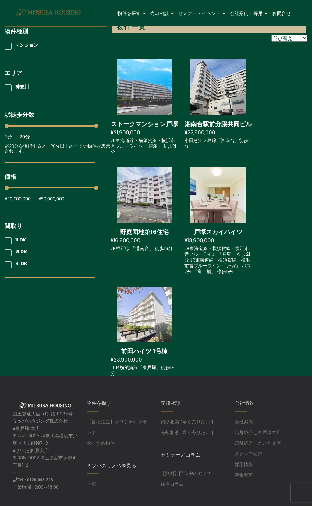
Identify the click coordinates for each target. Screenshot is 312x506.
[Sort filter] (289, 38)
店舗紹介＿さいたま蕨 (258, 443)
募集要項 (244, 475)
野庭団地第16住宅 (144, 232)
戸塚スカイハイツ (218, 232)
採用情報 (244, 464)
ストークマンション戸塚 (144, 124)
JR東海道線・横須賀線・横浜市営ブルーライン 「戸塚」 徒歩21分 (143, 146)
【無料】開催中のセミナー (189, 473)
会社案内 (244, 422)
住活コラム (172, 484)
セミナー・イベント (201, 13)
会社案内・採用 (249, 13)
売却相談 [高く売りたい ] (187, 432)
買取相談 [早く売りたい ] (187, 422)
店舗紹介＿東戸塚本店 (258, 432)
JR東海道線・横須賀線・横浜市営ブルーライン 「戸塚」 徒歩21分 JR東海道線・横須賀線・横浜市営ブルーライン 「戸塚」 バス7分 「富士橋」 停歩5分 (217, 260)
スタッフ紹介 (249, 454)
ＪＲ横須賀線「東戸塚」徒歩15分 (143, 370)
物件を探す (131, 13)
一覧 (91, 484)
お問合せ (281, 13)
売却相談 (161, 13)
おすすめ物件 (101, 443)
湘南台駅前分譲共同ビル (218, 124)
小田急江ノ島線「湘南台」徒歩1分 (217, 143)
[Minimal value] (51, 126)
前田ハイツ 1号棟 (144, 351)
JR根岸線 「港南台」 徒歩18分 (142, 248)
